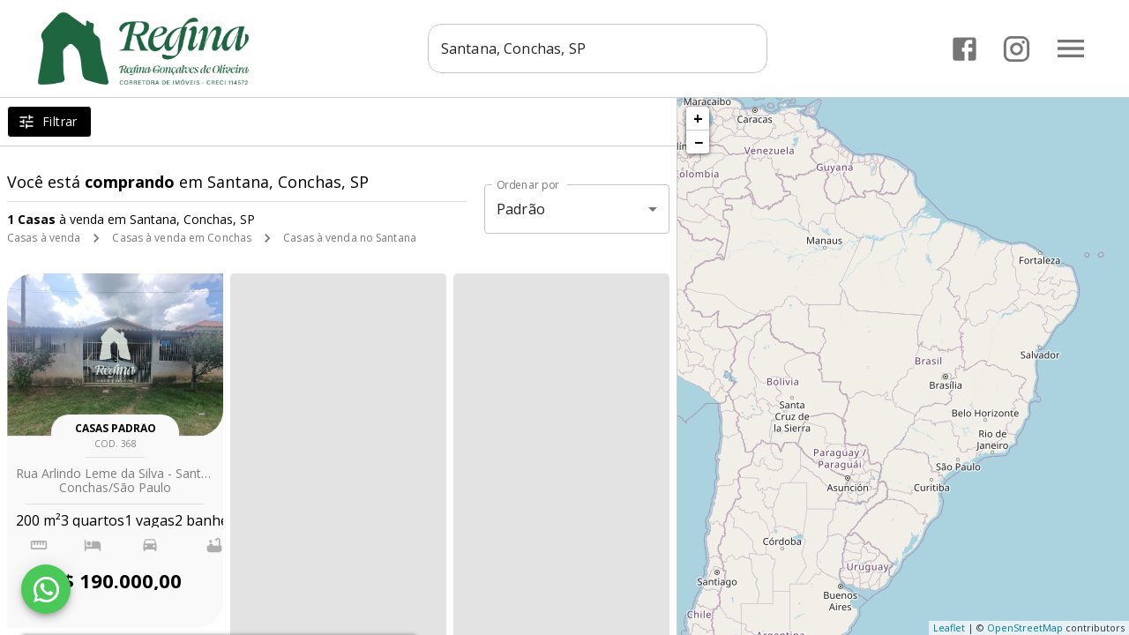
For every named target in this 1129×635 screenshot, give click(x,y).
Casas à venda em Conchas (181, 237)
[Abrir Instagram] (1016, 49)
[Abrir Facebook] (964, 49)
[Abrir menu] (1071, 48)
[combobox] (597, 48)
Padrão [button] (521, 209)
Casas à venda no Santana (349, 237)
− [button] (698, 142)
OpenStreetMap (1025, 627)
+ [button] (698, 118)
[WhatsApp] (46, 589)
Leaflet (949, 627)
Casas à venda (43, 237)
